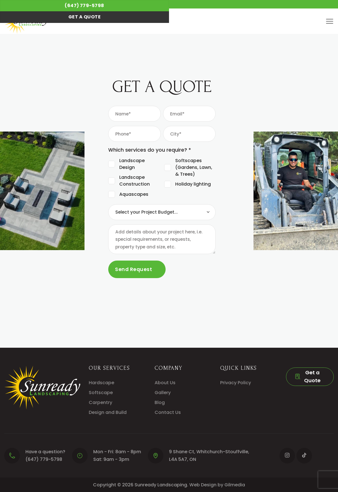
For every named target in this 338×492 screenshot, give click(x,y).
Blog (160, 402)
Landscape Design (132, 164)
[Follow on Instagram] (287, 455)
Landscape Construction (134, 180)
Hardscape (101, 382)
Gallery (163, 392)
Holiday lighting (193, 184)
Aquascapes (133, 194)
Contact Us (168, 412)
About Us (165, 382)
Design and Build (108, 412)
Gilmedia (234, 485)
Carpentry (100, 402)
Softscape (101, 392)
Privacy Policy (235, 382)
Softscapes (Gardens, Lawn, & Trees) (193, 167)
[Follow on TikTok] (304, 455)
